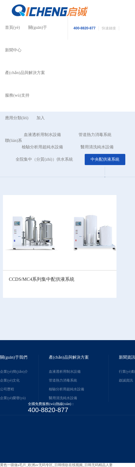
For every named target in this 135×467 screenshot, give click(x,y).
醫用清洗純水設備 (97, 147)
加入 (40, 118)
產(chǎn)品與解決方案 (25, 72)
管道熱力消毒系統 (95, 134)
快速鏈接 (109, 28)
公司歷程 (7, 389)
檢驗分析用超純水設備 (66, 389)
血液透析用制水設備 (65, 371)
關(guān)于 (37, 27)
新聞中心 (13, 50)
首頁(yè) (12, 27)
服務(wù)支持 (17, 95)
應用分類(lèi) (16, 118)
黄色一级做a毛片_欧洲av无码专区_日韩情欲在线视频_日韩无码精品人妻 (56, 465)
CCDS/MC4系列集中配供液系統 (41, 279)
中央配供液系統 (105, 159)
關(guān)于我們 (13, 357)
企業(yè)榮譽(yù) (13, 398)
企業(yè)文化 (10, 380)
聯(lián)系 (13, 140)
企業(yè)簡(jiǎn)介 (14, 371)
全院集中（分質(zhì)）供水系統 (44, 159)
